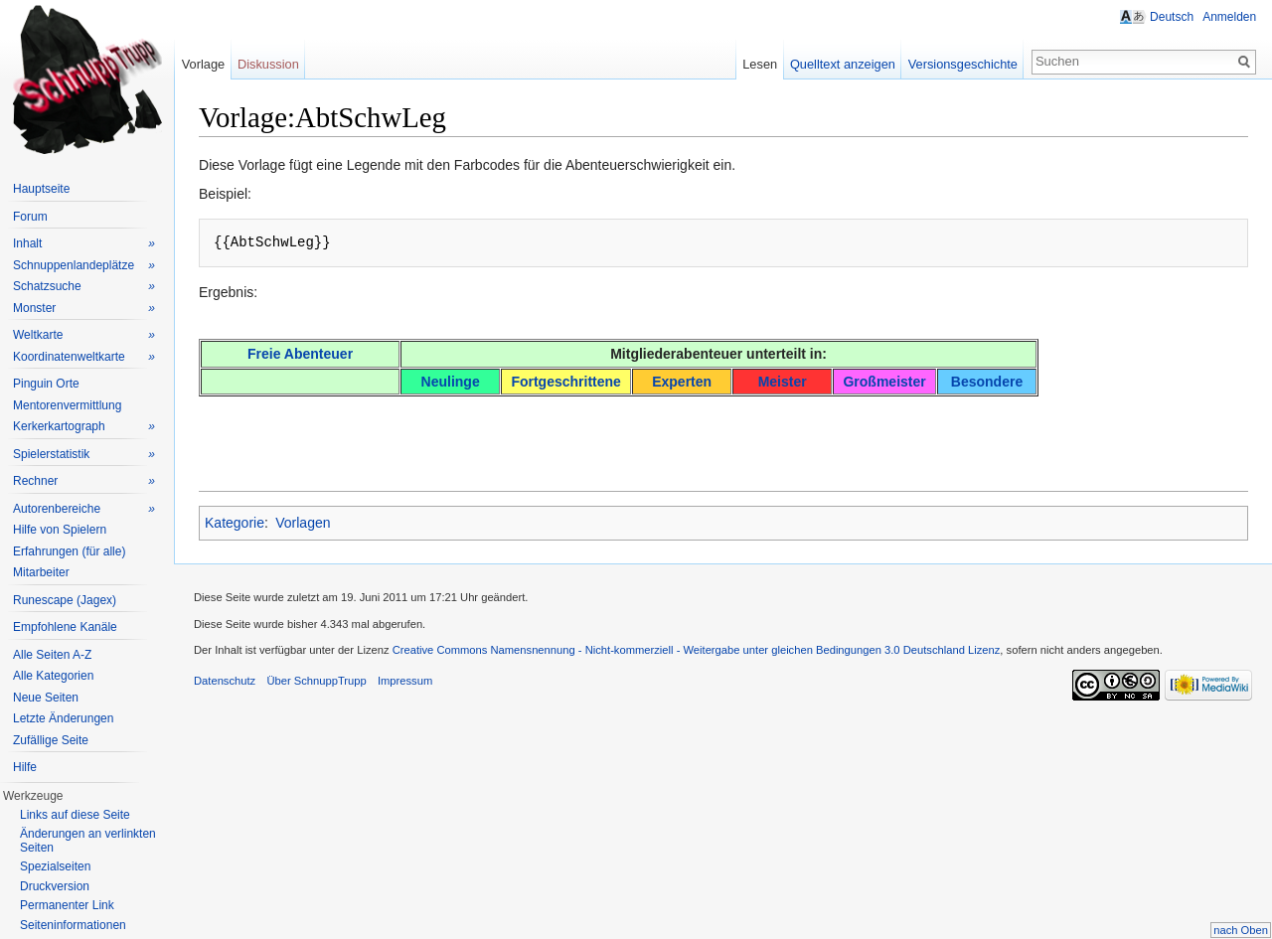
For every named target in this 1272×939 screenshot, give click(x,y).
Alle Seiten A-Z (52, 655)
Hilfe (25, 767)
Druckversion (54, 886)
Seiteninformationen (73, 925)
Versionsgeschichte (962, 64)
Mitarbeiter (41, 572)
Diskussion (269, 64)
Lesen (759, 64)
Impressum (406, 682)
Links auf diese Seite (75, 815)
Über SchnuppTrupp (317, 682)
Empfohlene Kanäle (65, 627)
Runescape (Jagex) (64, 600)
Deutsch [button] (1171, 17)
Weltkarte (84, 335)
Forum (30, 217)
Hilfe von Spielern (59, 530)
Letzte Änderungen (63, 718)
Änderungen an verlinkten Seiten (88, 841)
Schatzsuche (84, 286)
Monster (84, 308)
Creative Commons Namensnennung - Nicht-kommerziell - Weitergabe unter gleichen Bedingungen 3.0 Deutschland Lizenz (698, 651)
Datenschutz (225, 682)
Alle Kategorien (53, 676)
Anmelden (1229, 17)
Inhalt (84, 243)
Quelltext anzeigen (842, 64)
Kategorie (235, 524)
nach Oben (1240, 930)
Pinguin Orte (46, 384)
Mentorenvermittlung (67, 405)
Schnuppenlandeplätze (84, 265)
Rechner (84, 481)
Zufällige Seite (50, 740)
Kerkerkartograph (84, 426)
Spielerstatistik (84, 454)
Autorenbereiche (84, 509)
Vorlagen (303, 524)
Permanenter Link (67, 905)
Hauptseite (41, 189)
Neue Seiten (46, 697)
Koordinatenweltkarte (84, 357)
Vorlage (203, 64)
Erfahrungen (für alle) (69, 551)
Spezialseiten (55, 866)
